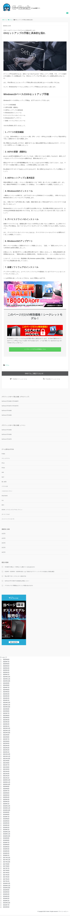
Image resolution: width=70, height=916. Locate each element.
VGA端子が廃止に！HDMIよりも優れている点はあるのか (20, 568)
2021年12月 (6, 755)
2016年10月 (6, 889)
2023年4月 (6, 721)
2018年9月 (6, 839)
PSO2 (3, 468)
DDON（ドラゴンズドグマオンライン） (12, 510)
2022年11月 (6, 731)
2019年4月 (6, 824)
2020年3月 (6, 800)
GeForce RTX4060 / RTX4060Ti (10, 402)
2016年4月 (6, 895)
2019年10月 (6, 811)
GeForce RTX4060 (7, 435)
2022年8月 (6, 738)
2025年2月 (6, 673)
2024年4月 (6, 695)
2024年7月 (6, 688)
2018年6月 (6, 846)
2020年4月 (6, 798)
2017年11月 (6, 861)
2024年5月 (6, 693)
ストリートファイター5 (8, 520)
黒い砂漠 (4, 482)
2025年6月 (6, 665)
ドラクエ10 (5, 487)
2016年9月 (6, 891)
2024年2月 (6, 699)
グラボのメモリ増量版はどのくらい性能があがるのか (19, 586)
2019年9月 (6, 813)
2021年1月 (6, 779)
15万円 (3, 539)
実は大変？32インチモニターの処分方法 (15, 577)
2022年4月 (6, 746)
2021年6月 (6, 768)
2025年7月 (6, 662)
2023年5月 (6, 718)
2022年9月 (6, 736)
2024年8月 (6, 686)
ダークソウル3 (5, 515)
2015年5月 (6, 908)
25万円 (3, 548)
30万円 (3, 553)
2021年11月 (6, 757)
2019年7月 (6, 818)
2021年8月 (6, 764)
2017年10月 (6, 863)
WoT (3, 478)
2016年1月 (6, 901)
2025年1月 (6, 675)
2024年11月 (6, 680)
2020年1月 (6, 805)
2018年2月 (6, 854)
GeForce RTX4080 (7, 411)
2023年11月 (6, 706)
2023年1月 (6, 727)
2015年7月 (6, 906)
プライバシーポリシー (63, 912)
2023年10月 (6, 708)
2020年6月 (6, 794)
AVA (3, 473)
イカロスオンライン (7, 492)
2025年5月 (6, 667)
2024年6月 (6, 690)
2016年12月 (6, 884)
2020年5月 (6, 796)
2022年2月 (6, 751)
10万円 (3, 534)
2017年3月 (6, 878)
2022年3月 (6, 749)
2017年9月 (6, 865)
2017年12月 (6, 858)
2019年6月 (6, 820)
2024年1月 (6, 701)
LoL (3, 501)
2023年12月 (6, 703)
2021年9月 (6, 762)
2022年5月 (6, 744)
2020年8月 (6, 789)
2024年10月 (6, 682)
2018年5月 (6, 848)
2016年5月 (6, 893)
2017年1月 (6, 882)
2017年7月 (6, 869)
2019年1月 (6, 830)
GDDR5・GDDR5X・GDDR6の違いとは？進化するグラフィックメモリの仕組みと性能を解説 (29, 572)
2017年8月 (6, 867)
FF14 (3, 464)
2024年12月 (6, 678)
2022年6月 (6, 742)
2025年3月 (6, 671)
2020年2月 (6, 802)
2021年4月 (6, 772)
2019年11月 (6, 809)
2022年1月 (6, 753)
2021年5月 (6, 770)
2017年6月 (6, 871)
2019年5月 (6, 822)
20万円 (3, 544)
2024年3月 (6, 697)
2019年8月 (6, 815)
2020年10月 (6, 785)
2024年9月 (6, 684)
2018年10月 (6, 837)
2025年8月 (6, 660)
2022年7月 (6, 740)
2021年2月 (6, 777)
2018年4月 (6, 850)
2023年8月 (6, 712)
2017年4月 (6, 876)
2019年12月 (6, 807)
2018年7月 (6, 843)
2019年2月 (6, 828)
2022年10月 (6, 734)
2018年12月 (6, 833)
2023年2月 (6, 725)
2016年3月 (6, 897)
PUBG (3, 455)
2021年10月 (6, 759)
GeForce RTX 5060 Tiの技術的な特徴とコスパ (17, 582)
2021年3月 (6, 774)
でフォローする (20, 379)
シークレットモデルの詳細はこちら (35, 349)
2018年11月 (6, 835)
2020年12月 (6, 781)
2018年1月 (6, 856)
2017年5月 (6, 873)
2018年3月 (6, 852)
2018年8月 (6, 841)
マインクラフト (6, 459)
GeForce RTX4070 (7, 440)
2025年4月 (6, 669)
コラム (7, 365)
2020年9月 (6, 787)
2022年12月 (6, 729)
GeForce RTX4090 (7, 416)
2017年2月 (6, 880)
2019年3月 (6, 826)
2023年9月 (6, 710)
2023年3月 (6, 723)
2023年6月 (6, 716)
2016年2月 (6, 899)
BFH (3, 506)
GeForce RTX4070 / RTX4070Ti (10, 407)
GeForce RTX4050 (7, 431)
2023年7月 (6, 714)
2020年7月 (6, 792)
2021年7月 (6, 766)
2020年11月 (6, 783)
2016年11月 (6, 886)
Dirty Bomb (4, 496)
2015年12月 (6, 904)
